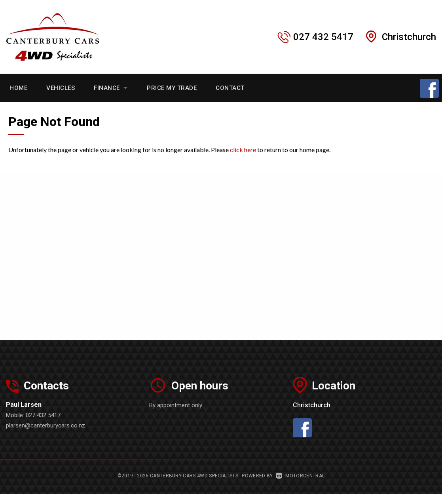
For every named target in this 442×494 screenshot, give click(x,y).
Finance (111, 88)
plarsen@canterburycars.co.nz (45, 425)
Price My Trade (172, 88)
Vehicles (60, 88)
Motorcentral (300, 476)
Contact (230, 88)
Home (18, 88)
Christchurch (409, 36)
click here (243, 149)
